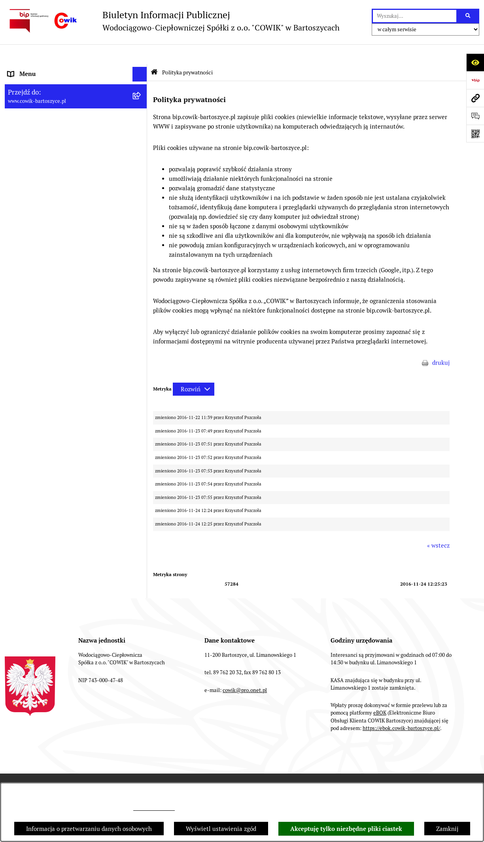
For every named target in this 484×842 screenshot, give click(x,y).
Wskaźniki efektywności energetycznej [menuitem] (60, 137)
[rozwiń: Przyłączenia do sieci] (141, 197)
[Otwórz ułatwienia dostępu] (475, 62)
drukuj (441, 343)
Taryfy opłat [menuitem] (24, 167)
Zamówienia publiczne (44, 765)
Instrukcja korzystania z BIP (198, 765)
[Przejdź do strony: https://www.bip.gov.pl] (475, 80)
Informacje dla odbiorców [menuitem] (42, 83)
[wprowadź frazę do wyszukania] (415, 16)
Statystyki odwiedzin (417, 765)
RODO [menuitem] (16, 211)
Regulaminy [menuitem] (24, 152)
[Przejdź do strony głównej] (172, 21)
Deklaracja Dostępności (340, 765)
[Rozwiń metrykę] (193, 369)
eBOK (379, 693)
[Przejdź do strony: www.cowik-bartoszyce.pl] (475, 98)
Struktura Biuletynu (117, 765)
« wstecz (438, 525)
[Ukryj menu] (139, 54)
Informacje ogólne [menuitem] (32, 69)
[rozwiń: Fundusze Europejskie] (141, 242)
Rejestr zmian (272, 765)
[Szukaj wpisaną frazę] (468, 16)
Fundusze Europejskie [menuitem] (37, 241)
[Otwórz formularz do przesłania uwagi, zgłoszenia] (475, 116)
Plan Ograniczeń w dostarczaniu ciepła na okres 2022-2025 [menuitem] (64, 118)
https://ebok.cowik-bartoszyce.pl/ (401, 708)
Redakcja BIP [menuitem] (25, 285)
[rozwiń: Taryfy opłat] (141, 167)
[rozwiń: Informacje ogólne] (141, 69)
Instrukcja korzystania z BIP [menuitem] (45, 300)
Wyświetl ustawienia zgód (221, 829)
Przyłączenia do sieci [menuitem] (36, 196)
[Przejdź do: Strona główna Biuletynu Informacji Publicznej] (154, 52)
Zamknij (447, 829)
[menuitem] (76, 271)
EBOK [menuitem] (15, 256)
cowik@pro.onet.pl (154, 808)
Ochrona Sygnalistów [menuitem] (36, 226)
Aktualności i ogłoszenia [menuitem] (41, 98)
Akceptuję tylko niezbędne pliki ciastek (346, 829)
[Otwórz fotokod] (475, 133)
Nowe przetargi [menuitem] (28, 182)
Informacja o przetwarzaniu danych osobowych (89, 829)
